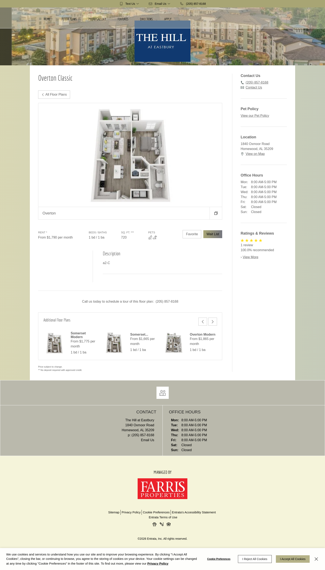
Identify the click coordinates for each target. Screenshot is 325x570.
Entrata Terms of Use (163, 517)
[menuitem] (47, 18)
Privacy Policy (131, 512)
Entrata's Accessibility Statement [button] (194, 512)
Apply (167, 19)
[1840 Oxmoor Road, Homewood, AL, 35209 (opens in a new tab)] (97, 428)
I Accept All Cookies (293, 559)
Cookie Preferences (218, 559)
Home (47, 19)
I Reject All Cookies (254, 559)
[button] (129, 3)
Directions (146, 19)
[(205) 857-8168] (192, 3)
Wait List (212, 234)
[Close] (316, 559)
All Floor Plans (54, 94)
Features (123, 19)
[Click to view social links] (162, 393)
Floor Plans (69, 19)
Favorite (192, 234)
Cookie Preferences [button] (156, 512)
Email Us (147, 440)
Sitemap (113, 512)
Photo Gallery (97, 19)
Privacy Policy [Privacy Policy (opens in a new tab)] (158, 563)
